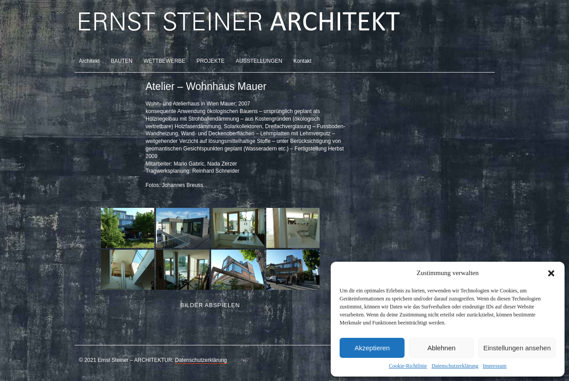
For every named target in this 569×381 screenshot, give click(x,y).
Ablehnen (441, 348)
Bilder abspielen (210, 305)
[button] (551, 273)
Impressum (494, 366)
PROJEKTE (210, 61)
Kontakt (302, 61)
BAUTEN (121, 61)
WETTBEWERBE (164, 61)
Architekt (89, 61)
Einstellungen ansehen (517, 348)
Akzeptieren (371, 348)
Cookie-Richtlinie (408, 366)
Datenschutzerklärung (455, 366)
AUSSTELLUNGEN (259, 61)
